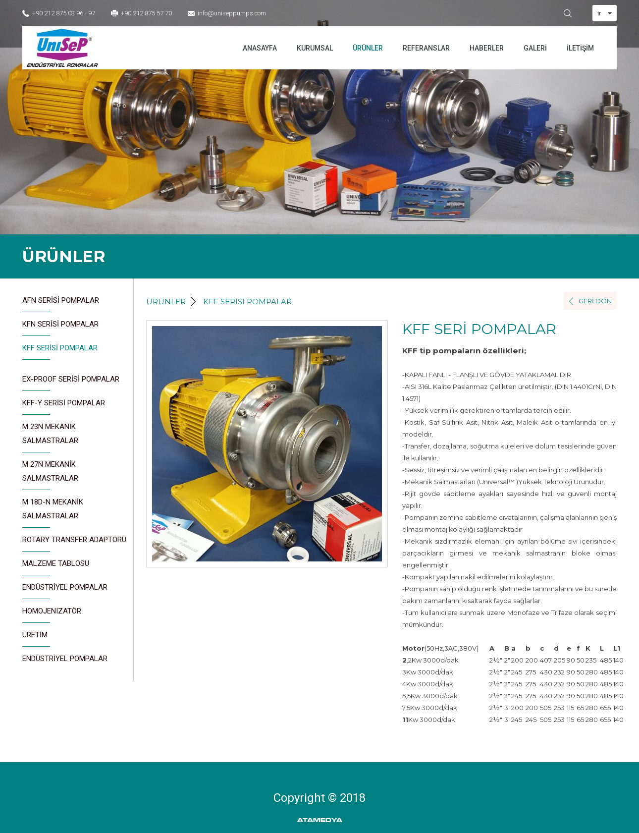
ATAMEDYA (319, 820)
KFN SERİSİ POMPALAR (60, 328)
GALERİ (535, 48)
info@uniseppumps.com (232, 13)
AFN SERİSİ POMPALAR (60, 304)
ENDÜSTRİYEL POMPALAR (64, 591)
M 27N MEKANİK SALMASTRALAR (50, 475)
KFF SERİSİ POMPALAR (60, 351)
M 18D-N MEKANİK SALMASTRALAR (52, 513)
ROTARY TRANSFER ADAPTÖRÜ (74, 543)
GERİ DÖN (595, 301)
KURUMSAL (315, 48)
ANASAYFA (260, 48)
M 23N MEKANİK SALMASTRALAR (50, 437)
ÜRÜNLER (368, 48)
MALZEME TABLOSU (55, 567)
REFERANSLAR (426, 48)
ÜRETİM (36, 638)
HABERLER (487, 48)
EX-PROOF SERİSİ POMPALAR (70, 383)
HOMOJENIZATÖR (51, 615)
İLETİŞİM (580, 48)
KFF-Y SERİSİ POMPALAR (63, 406)
